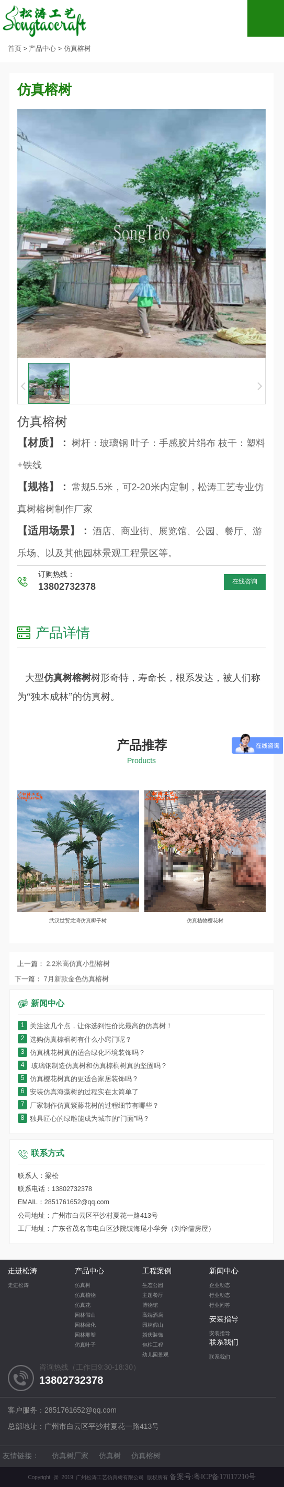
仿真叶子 (85, 1345)
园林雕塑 (85, 1335)
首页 (14, 49)
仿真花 (82, 1305)
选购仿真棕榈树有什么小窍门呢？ (75, 1040)
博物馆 (150, 1305)
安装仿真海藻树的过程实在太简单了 (78, 1092)
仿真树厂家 (70, 1456)
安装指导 (223, 1320)
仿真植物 (85, 1295)
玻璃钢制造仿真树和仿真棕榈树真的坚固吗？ (93, 1066)
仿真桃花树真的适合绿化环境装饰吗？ (81, 1053)
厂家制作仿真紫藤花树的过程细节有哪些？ (88, 1106)
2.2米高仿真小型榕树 (77, 988)
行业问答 (219, 1305)
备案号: (212, 1477)
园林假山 (85, 1315)
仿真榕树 (77, 49)
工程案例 (157, 1271)
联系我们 (223, 1343)
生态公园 (152, 1285)
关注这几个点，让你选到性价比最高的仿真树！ (95, 1026)
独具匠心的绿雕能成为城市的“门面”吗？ (84, 1119)
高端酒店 (152, 1315)
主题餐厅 (152, 1295)
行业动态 (219, 1295)
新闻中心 (223, 1271)
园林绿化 (85, 1325)
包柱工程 (152, 1345)
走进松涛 (22, 1271)
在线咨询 (244, 581)
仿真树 (82, 1285)
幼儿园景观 (155, 1355)
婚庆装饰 (152, 1335)
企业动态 (219, 1285)
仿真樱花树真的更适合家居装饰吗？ (78, 1079)
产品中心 (42, 49)
